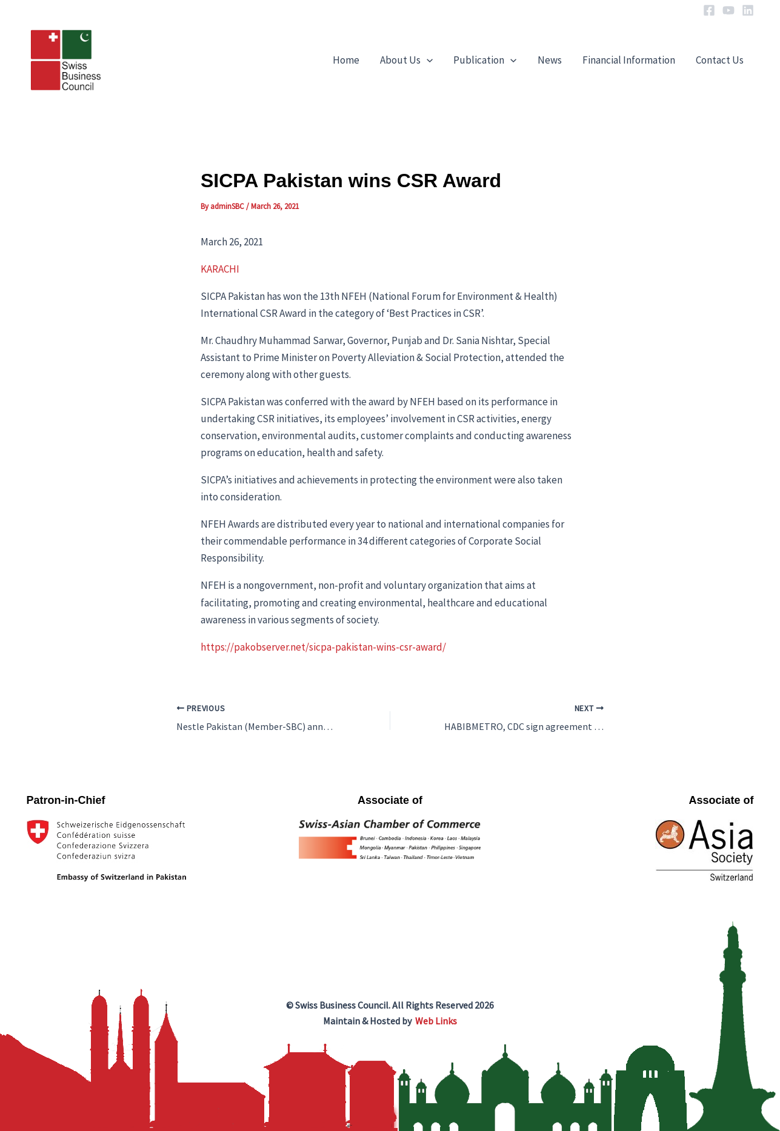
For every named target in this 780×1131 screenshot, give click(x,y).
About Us (406, 60)
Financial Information (628, 60)
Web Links (436, 1021)
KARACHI (220, 269)
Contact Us (720, 60)
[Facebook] (709, 10)
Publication (484, 60)
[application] (427, 60)
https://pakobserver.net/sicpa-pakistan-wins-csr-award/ (323, 647)
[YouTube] (728, 10)
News (550, 60)
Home (346, 60)
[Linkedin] (748, 10)
